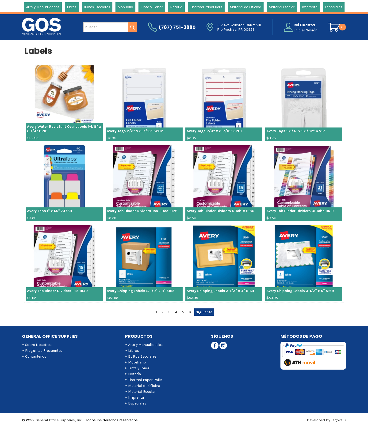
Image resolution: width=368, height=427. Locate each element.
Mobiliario (125, 7)
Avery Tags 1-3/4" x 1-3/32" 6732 (295, 131)
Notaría (176, 7)
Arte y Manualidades (42, 7)
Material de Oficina (245, 7)
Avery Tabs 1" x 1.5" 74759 (49, 211)
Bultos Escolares (97, 7)
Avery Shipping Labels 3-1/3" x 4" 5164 (220, 290)
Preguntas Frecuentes (43, 350)
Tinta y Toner (152, 7)
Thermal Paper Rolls (206, 7)
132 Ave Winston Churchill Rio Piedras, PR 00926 (239, 27)
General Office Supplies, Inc (58, 420)
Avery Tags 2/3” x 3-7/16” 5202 (135, 131)
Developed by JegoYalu (326, 420)
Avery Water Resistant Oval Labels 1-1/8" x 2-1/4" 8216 (64, 128)
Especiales (333, 7)
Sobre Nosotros (38, 344)
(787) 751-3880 (177, 27)
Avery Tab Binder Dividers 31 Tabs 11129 (300, 211)
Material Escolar (282, 7)
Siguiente (204, 312)
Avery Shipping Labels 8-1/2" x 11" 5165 (141, 290)
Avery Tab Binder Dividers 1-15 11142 (57, 290)
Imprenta (310, 7)
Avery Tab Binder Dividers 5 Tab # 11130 (220, 211)
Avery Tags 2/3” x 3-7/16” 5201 (214, 131)
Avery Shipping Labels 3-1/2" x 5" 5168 (300, 290)
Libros (71, 7)
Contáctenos (35, 356)
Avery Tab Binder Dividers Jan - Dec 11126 (142, 211)
